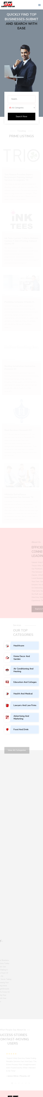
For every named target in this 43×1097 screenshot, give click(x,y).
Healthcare (19, 645)
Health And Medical (23, 693)
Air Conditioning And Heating (23, 670)
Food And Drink (21, 729)
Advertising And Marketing (21, 717)
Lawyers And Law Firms (25, 705)
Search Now (21, 116)
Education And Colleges (25, 682)
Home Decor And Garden (22, 657)
